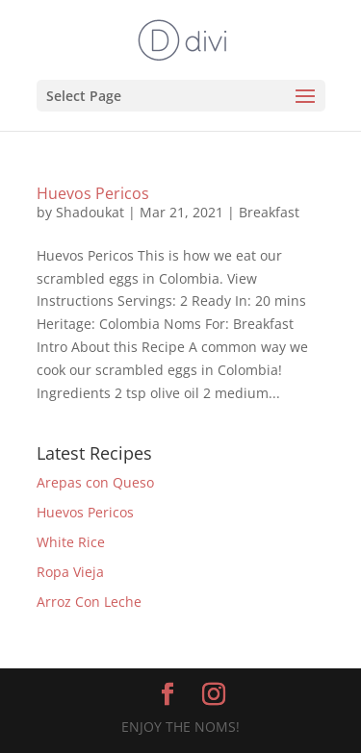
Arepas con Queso (95, 482)
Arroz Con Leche (89, 601)
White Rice (71, 542)
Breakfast (269, 212)
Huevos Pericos (93, 193)
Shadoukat (90, 212)
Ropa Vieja (70, 572)
